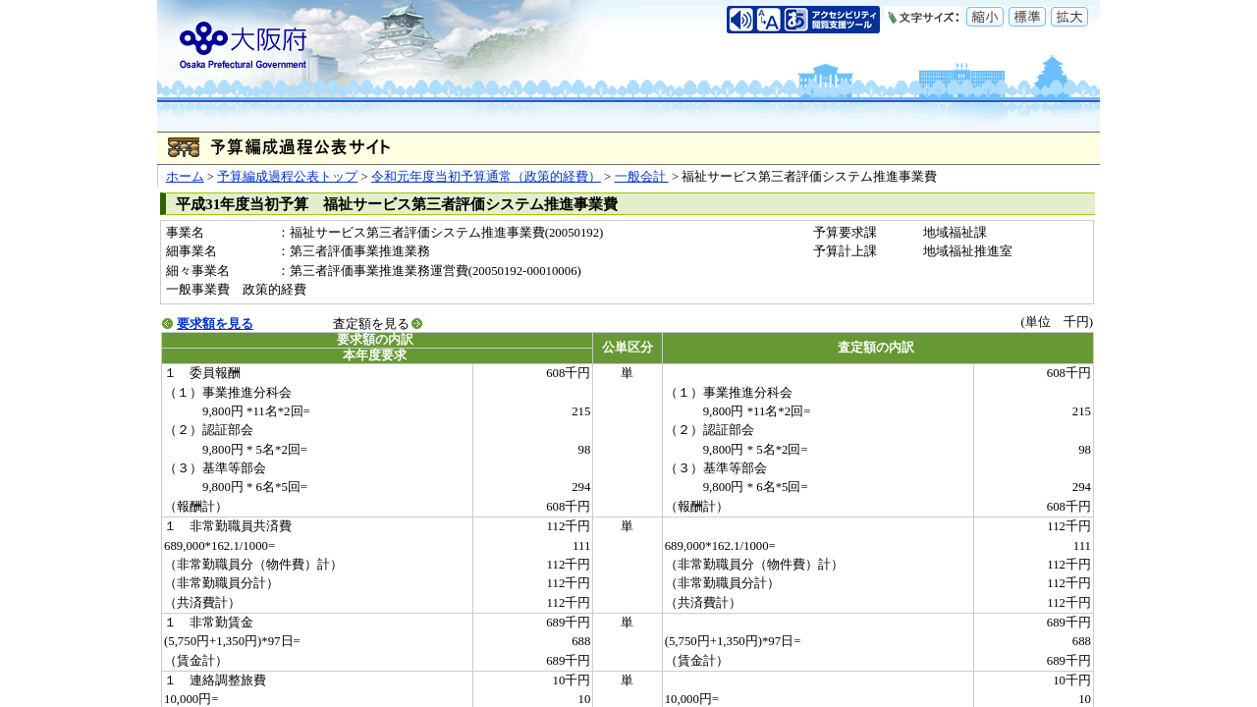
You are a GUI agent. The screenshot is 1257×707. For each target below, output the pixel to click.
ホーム (185, 177)
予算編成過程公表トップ (287, 177)
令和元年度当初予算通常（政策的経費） (486, 177)
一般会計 (642, 177)
